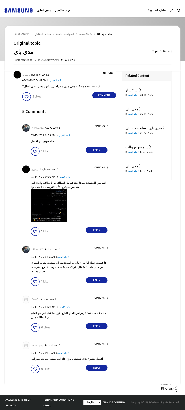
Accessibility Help (18, 399)
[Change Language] (92, 402)
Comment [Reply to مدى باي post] (104, 95)
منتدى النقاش (44, 10)
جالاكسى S (55, 80)
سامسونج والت (137, 147)
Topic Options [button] (160, 51)
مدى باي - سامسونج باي (143, 128)
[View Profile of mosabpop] (37, 345)
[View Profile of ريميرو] (26, 74)
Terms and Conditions (58, 399)
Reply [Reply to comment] (96, 150)
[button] (110, 73)
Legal (47, 405)
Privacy (10, 405)
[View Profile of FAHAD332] (38, 127)
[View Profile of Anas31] (36, 299)
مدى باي (131, 109)
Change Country (114, 402)
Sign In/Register (157, 10)
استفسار (132, 90)
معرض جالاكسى (63, 10)
